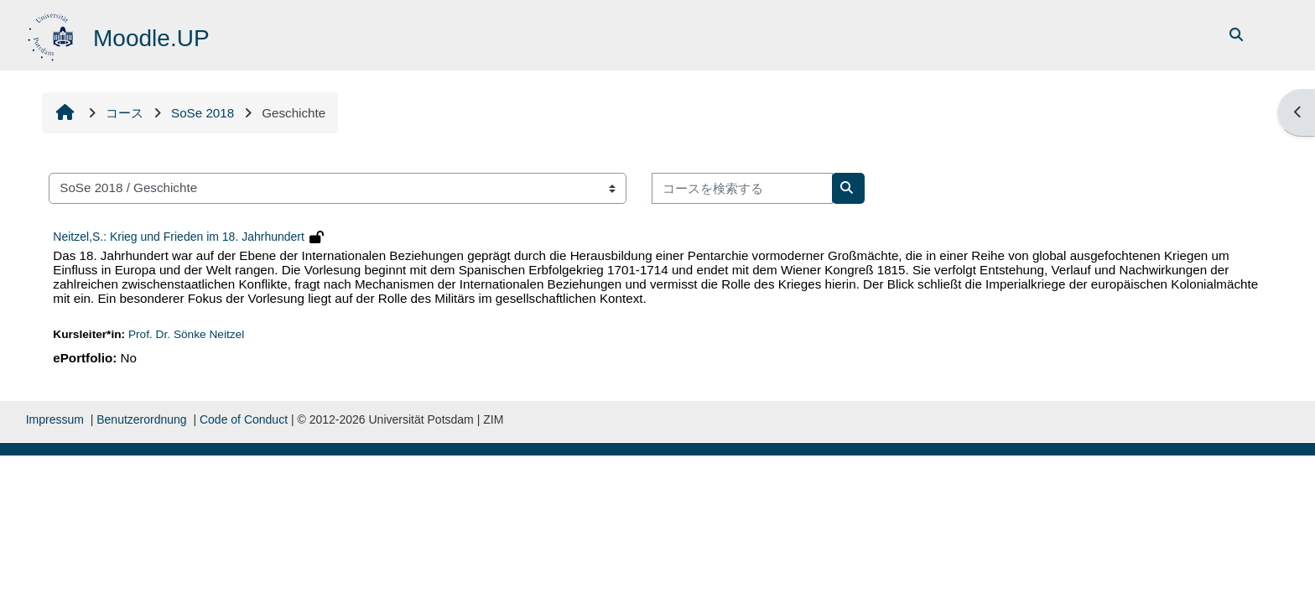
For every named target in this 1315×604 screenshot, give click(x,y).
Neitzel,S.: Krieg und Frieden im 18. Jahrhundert (178, 236)
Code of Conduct (244, 419)
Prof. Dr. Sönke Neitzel (186, 334)
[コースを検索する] (742, 188)
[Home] (52, 34)
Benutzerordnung (141, 419)
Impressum (55, 419)
